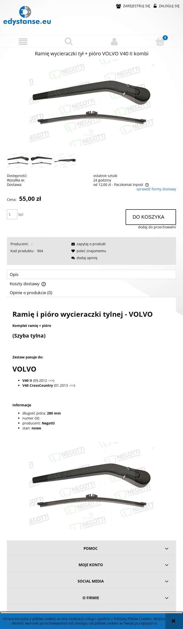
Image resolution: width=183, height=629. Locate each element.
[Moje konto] (114, 41)
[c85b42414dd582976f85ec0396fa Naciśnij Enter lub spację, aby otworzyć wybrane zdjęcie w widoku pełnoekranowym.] (91, 102)
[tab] (91, 274)
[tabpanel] (91, 417)
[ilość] (12, 214)
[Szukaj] (69, 41)
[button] (23, 41)
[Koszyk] (160, 41)
